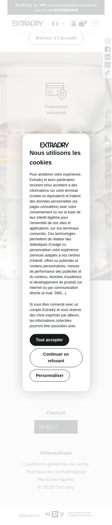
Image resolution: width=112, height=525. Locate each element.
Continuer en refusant (56, 357)
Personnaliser (50, 375)
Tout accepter (49, 339)
